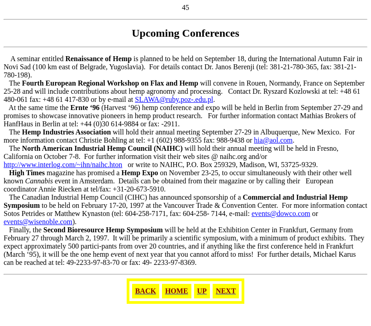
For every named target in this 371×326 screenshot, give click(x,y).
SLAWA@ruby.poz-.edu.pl (174, 99)
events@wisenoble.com (38, 221)
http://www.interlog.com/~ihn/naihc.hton (63, 164)
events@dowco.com (281, 213)
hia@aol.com (273, 140)
